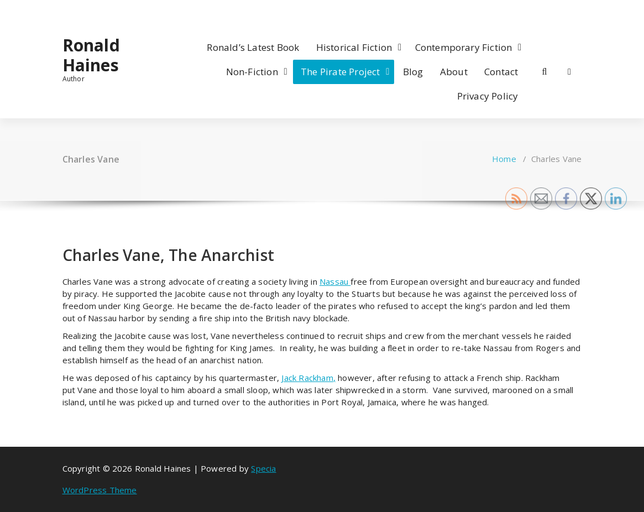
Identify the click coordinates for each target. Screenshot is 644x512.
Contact (501, 71)
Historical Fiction (354, 47)
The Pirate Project (340, 71)
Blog (413, 71)
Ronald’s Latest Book (253, 47)
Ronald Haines (91, 55)
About (454, 71)
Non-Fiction (252, 71)
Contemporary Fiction (463, 47)
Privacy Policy (488, 96)
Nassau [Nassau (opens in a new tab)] (335, 281)
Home (504, 158)
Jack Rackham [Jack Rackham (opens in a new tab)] (307, 377)
